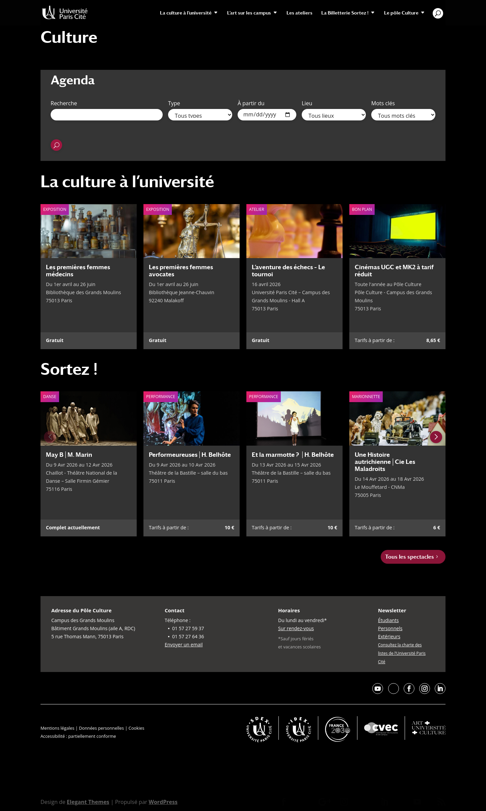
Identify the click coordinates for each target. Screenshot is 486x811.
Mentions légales (57, 728)
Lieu (307, 103)
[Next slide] (436, 437)
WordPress (162, 802)
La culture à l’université (186, 13)
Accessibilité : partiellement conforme (78, 736)
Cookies (136, 728)
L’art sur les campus (249, 13)
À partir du (251, 103)
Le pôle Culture (401, 13)
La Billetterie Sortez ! (345, 13)
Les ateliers (300, 13)
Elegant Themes (88, 802)
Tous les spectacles (409, 557)
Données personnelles (101, 728)
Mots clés (383, 103)
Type (174, 103)
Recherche (64, 103)
